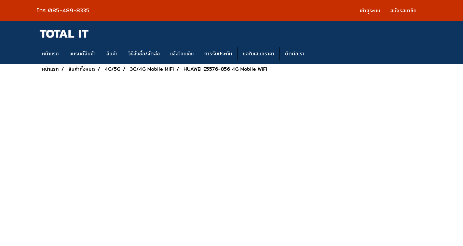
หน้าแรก (50, 53)
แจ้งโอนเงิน (182, 53)
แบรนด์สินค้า (82, 53)
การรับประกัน (218, 53)
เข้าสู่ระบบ (370, 10)
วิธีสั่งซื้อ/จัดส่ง (144, 53)
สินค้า (112, 53)
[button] (315, 54)
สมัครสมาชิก (403, 10)
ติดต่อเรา (294, 53)
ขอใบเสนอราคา (258, 53)
